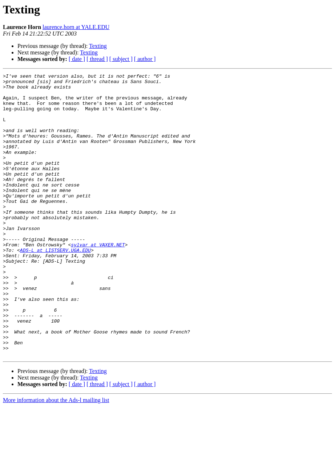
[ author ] (145, 59)
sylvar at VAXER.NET (98, 279)
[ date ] (77, 59)
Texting (98, 46)
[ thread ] (97, 59)
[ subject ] (121, 59)
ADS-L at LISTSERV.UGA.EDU (55, 286)
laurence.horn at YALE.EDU (76, 27)
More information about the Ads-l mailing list (56, 457)
